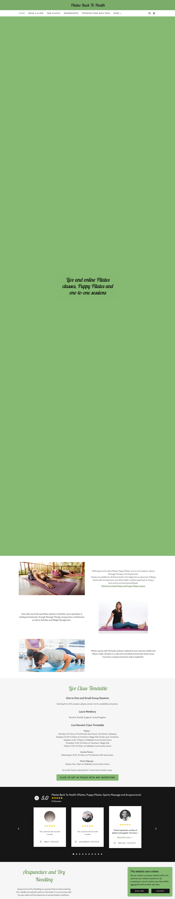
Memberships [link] (71, 13)
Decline (139, 891)
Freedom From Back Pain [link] (96, 13)
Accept (161, 891)
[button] (118, 13)
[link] (87, 6)
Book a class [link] (35, 13)
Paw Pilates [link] (53, 13)
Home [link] (22, 13)
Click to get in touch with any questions (87, 777)
